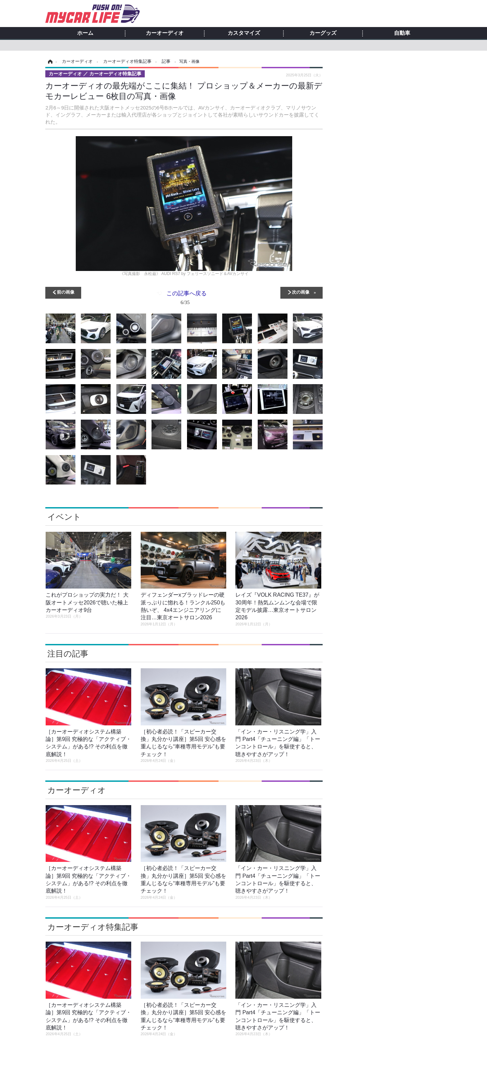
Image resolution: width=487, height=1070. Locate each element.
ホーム (85, 33)
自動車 (402, 33)
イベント (64, 516)
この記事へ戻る (186, 299)
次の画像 (300, 292)
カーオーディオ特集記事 (92, 926)
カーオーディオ (165, 33)
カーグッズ (323, 33)
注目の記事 (67, 653)
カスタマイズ (244, 33)
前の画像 (65, 292)
